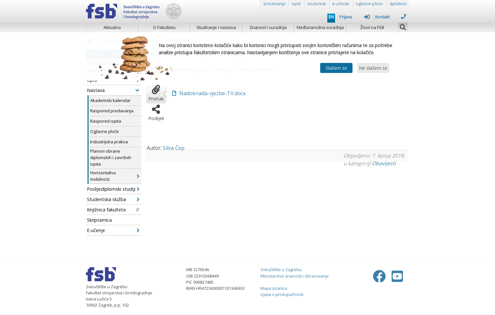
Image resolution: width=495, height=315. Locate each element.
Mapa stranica (273, 288)
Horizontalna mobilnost (114, 176)
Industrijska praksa (109, 142)
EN (331, 17)
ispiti (296, 3)
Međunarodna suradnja (320, 27)
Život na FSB (372, 27)
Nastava (113, 90)
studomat (316, 3)
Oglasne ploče (104, 131)
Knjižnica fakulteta (113, 210)
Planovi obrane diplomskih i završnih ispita (110, 157)
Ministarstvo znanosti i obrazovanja (294, 276)
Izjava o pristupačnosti (281, 294)
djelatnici (397, 3)
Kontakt (390, 17)
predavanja (274, 3)
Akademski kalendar (110, 100)
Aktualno (112, 27)
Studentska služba (113, 199)
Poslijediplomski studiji (113, 189)
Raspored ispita (105, 121)
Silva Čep (173, 147)
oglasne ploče (369, 3)
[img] (403, 26)
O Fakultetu (164, 27)
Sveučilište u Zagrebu (281, 269)
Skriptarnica (99, 220)
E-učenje (113, 230)
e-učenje (340, 3)
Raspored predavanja (111, 111)
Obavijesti (384, 163)
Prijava (354, 17)
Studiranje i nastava (216, 27)
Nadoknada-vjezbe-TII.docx (212, 93)
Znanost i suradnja (268, 27)
